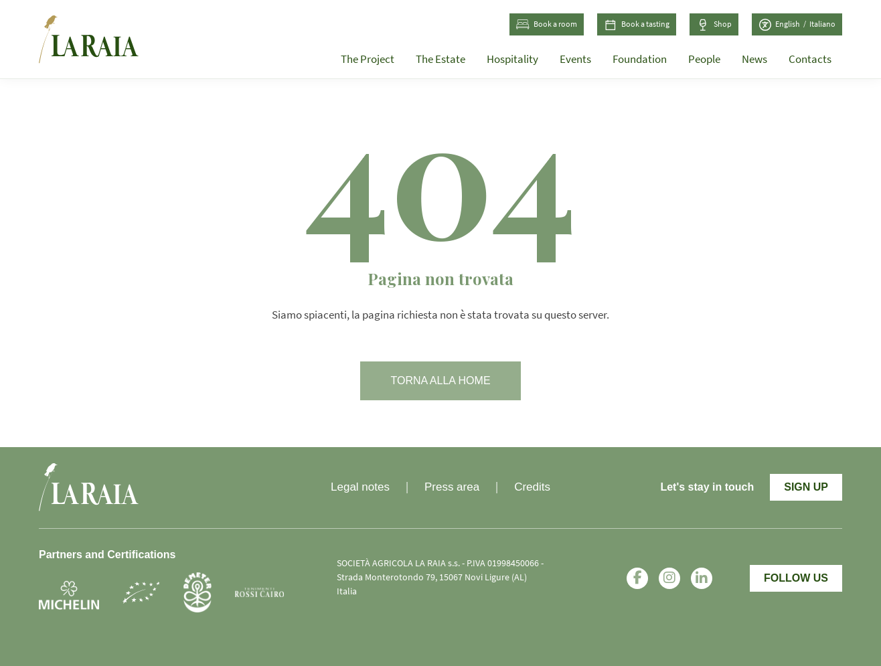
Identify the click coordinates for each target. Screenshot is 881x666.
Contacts (810, 59)
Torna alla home (440, 380)
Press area (451, 487)
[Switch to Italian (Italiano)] (822, 24)
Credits (532, 487)
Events (575, 59)
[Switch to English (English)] (792, 24)
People (704, 59)
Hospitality (512, 59)
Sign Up (806, 487)
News (754, 59)
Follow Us (796, 578)
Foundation (640, 59)
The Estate (440, 59)
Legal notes (360, 487)
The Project (367, 59)
